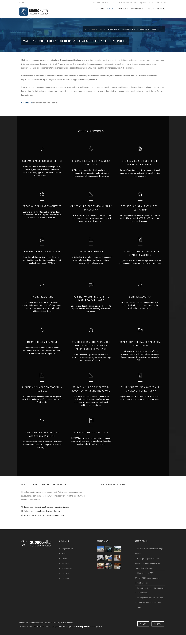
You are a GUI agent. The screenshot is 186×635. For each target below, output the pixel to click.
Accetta (157, 624)
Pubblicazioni (137, 11)
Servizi (110, 11)
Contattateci (26, 103)
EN (165, 2)
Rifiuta (143, 624)
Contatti (150, 11)
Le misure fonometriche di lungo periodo (149, 551)
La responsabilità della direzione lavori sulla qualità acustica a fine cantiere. (149, 602)
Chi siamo (161, 11)
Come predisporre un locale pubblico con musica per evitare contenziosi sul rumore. (147, 563)
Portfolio (123, 11)
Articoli (100, 11)
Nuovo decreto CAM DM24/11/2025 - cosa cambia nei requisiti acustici (147, 578)
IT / (162, 2)
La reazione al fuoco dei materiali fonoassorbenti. (149, 590)
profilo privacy (82, 626)
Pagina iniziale (91, 29)
